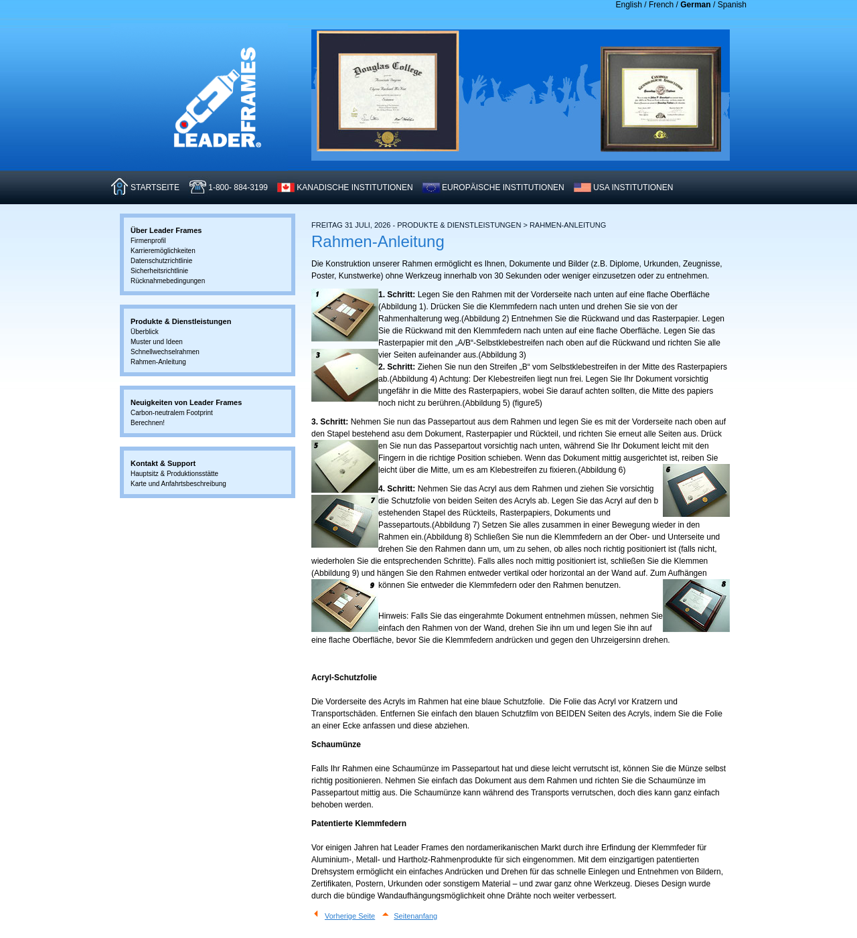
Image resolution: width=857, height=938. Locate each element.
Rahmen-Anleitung (158, 362)
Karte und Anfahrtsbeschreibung (178, 483)
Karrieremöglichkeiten (163, 250)
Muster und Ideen (157, 341)
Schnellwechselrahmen (165, 352)
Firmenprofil (148, 240)
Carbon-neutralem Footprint (172, 412)
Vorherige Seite (350, 916)
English (629, 4)
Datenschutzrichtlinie (161, 260)
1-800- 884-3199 (238, 187)
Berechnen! (148, 422)
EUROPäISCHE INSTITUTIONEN (503, 187)
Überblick (145, 331)
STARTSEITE (155, 187)
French (661, 4)
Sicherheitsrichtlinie (159, 271)
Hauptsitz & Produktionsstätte (174, 473)
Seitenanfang (415, 916)
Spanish (732, 4)
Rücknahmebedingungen (168, 281)
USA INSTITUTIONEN (633, 187)
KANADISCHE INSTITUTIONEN (354, 187)
